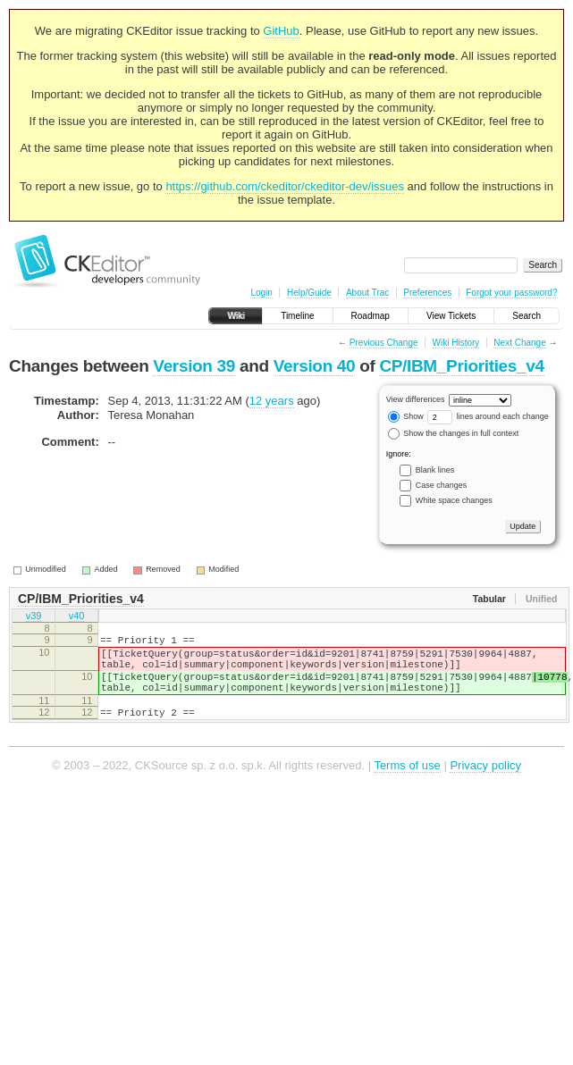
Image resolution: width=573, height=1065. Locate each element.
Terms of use (407, 784)
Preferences (427, 293)
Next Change (519, 343)
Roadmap (370, 316)
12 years (271, 400)
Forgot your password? (511, 293)
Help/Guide (309, 293)
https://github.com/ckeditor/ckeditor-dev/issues (284, 186)
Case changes (442, 485)
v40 (77, 617)
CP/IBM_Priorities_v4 (461, 365)
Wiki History (456, 343)
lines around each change (488, 416)
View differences (415, 399)
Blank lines (435, 469)
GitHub (281, 31)
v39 (34, 617)
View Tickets (451, 316)
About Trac (367, 293)
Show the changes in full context (453, 433)
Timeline (297, 316)
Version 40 (315, 365)
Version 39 (194, 365)
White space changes (454, 500)
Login (261, 293)
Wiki (235, 316)
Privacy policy (485, 784)
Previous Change (384, 343)
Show (406, 416)
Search (526, 316)
